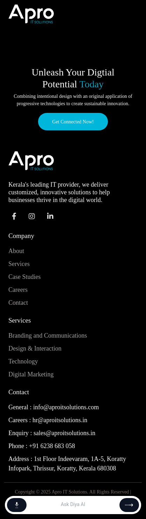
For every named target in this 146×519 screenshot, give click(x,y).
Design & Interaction (34, 348)
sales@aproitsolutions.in (64, 433)
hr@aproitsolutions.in (59, 420)
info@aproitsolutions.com (66, 407)
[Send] (129, 505)
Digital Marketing (30, 374)
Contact (18, 302)
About (16, 250)
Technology (23, 361)
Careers (18, 289)
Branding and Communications (47, 335)
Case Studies (24, 276)
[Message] (73, 505)
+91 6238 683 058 (52, 445)
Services (19, 263)
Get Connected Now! (73, 121)
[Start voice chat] (17, 505)
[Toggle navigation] (128, 14)
